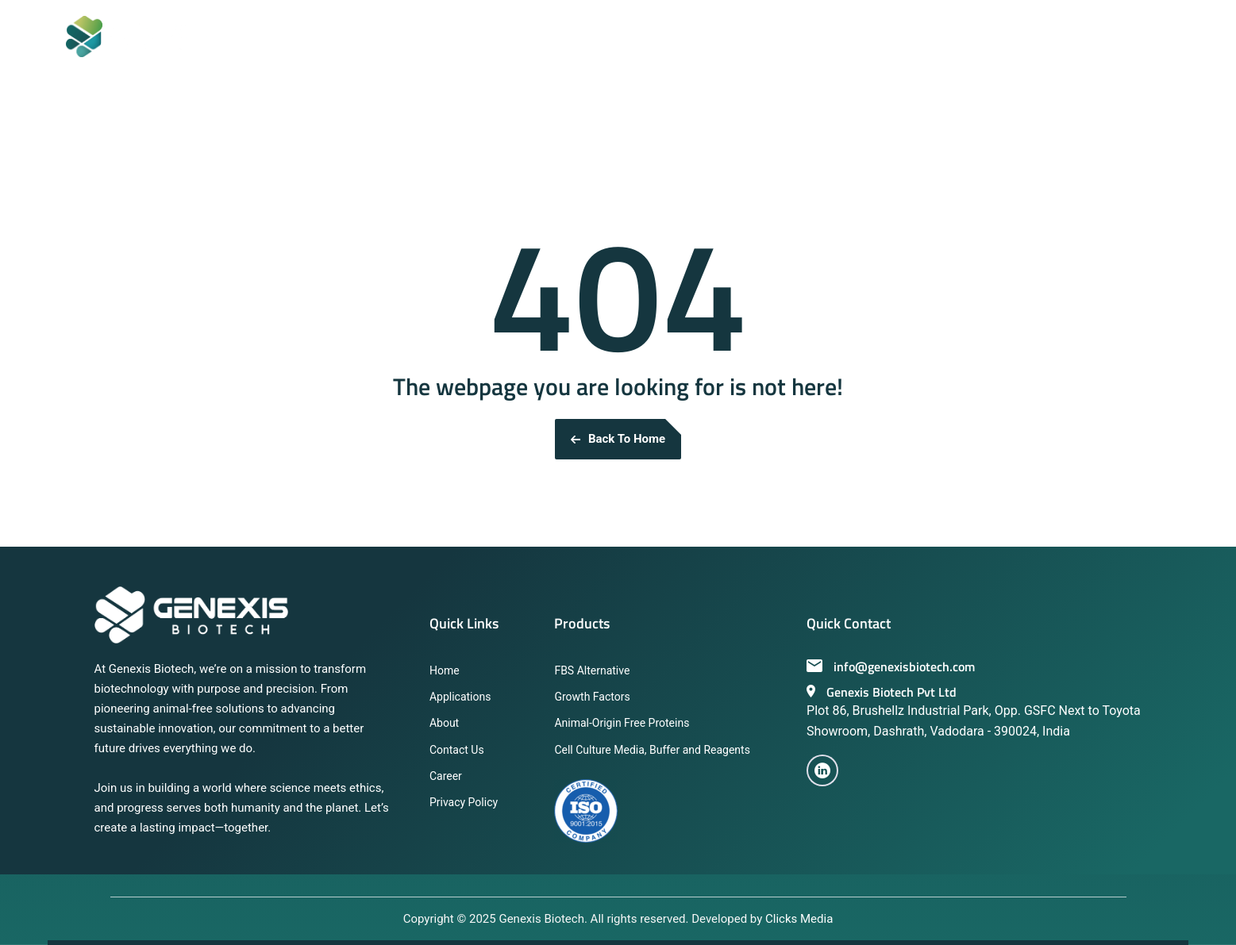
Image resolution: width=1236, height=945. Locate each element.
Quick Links (464, 623)
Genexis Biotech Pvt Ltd (882, 691)
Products (582, 623)
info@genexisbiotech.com (891, 666)
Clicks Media (799, 919)
